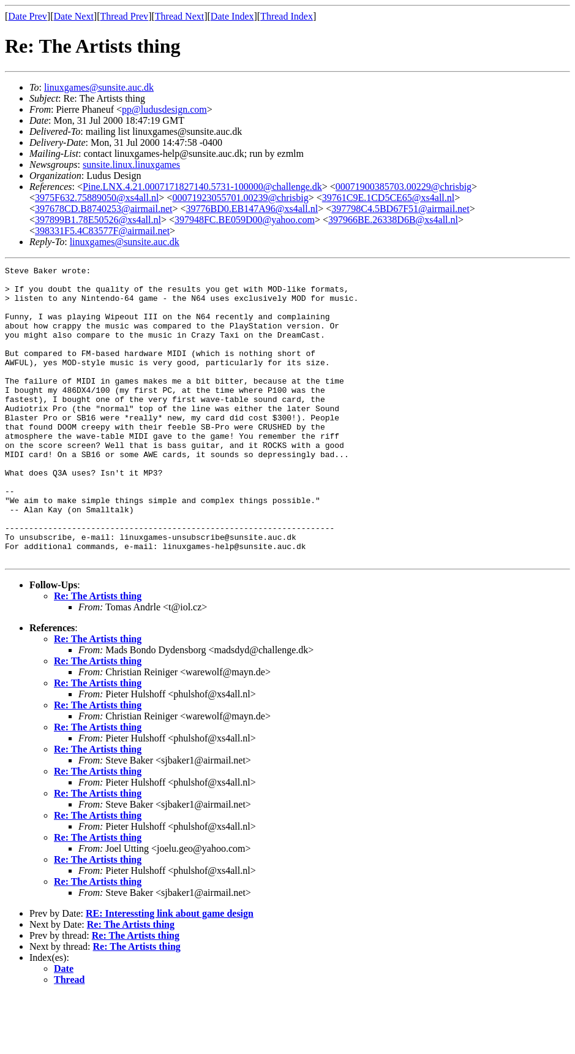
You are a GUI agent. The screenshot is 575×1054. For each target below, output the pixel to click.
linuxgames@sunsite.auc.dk (99, 87)
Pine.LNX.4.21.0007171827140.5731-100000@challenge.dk (202, 186)
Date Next (74, 16)
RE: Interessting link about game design (170, 972)
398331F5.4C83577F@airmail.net (102, 231)
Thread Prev (124, 16)
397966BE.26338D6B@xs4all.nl (393, 219)
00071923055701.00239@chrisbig (240, 197)
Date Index (232, 16)
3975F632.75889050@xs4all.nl (97, 197)
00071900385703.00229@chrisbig (404, 186)
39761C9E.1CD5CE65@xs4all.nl (388, 197)
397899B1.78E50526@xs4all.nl (98, 219)
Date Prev (27, 16)
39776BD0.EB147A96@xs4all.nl (252, 208)
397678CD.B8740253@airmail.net (104, 208)
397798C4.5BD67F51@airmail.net (400, 208)
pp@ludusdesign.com (164, 109)
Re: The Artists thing (97, 655)
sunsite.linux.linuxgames (131, 164)
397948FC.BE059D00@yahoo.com (245, 219)
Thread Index (286, 16)
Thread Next (179, 16)
